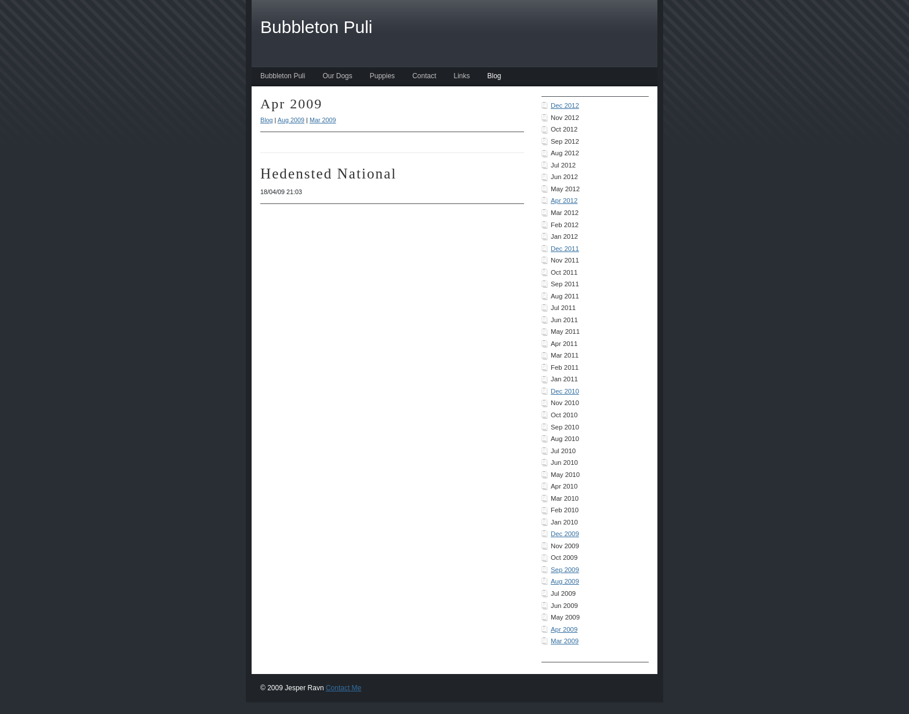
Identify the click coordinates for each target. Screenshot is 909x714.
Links (461, 76)
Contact (424, 76)
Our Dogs (337, 76)
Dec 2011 (565, 248)
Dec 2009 (565, 533)
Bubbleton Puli (282, 76)
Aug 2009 (565, 581)
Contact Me (343, 688)
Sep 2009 (565, 569)
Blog (494, 76)
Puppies (382, 76)
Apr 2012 (564, 200)
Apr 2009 (564, 629)
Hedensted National (328, 173)
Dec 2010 (565, 391)
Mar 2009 (565, 641)
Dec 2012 (565, 105)
